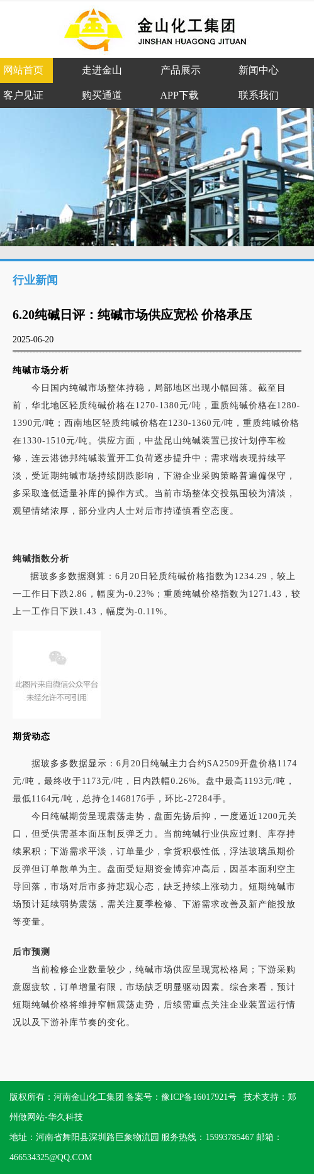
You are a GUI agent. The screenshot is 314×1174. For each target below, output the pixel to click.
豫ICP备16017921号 (199, 1097)
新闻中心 (258, 70)
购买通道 (102, 95)
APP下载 (179, 95)
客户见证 (23, 95)
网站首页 (23, 70)
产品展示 (180, 70)
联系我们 (258, 95)
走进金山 (102, 70)
